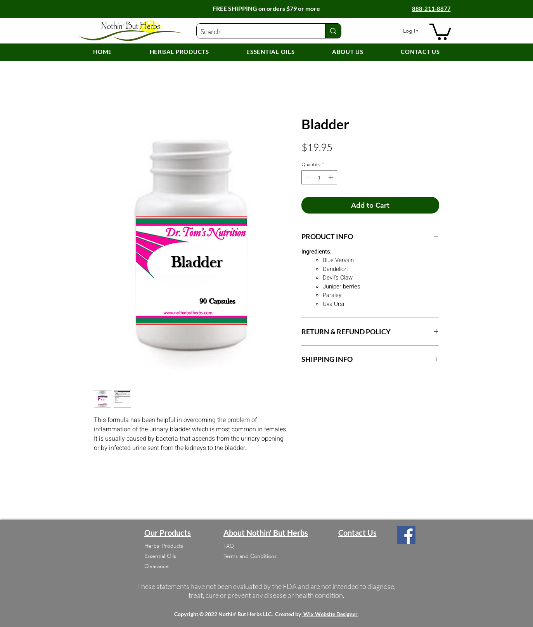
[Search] (255, 32)
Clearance (156, 566)
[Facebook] (406, 535)
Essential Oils (160, 555)
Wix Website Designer (330, 614)
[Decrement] (307, 177)
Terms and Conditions (250, 555)
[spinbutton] (319, 177)
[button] (440, 31)
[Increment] (331, 177)
